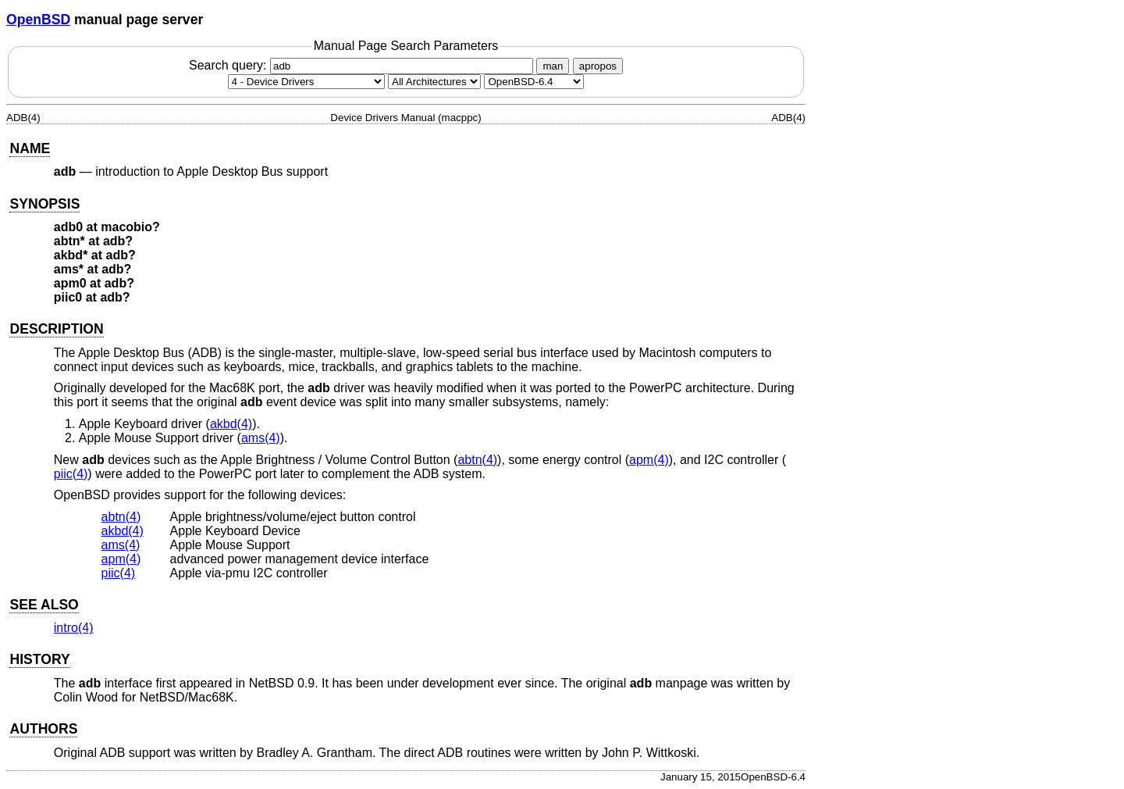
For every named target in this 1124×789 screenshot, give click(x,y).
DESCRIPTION (56, 329)
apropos (598, 66)
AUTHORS (43, 729)
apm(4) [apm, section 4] (649, 459)
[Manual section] (306, 81)
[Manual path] (534, 81)
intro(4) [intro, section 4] (74, 627)
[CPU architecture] (434, 81)
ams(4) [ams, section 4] (260, 437)
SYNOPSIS (44, 204)
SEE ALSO (43, 604)
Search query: (363, 65)
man (552, 66)
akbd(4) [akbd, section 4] (231, 423)
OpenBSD (38, 19)
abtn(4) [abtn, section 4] (477, 459)
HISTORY (39, 659)
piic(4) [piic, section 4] (71, 473)
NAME (29, 148)
